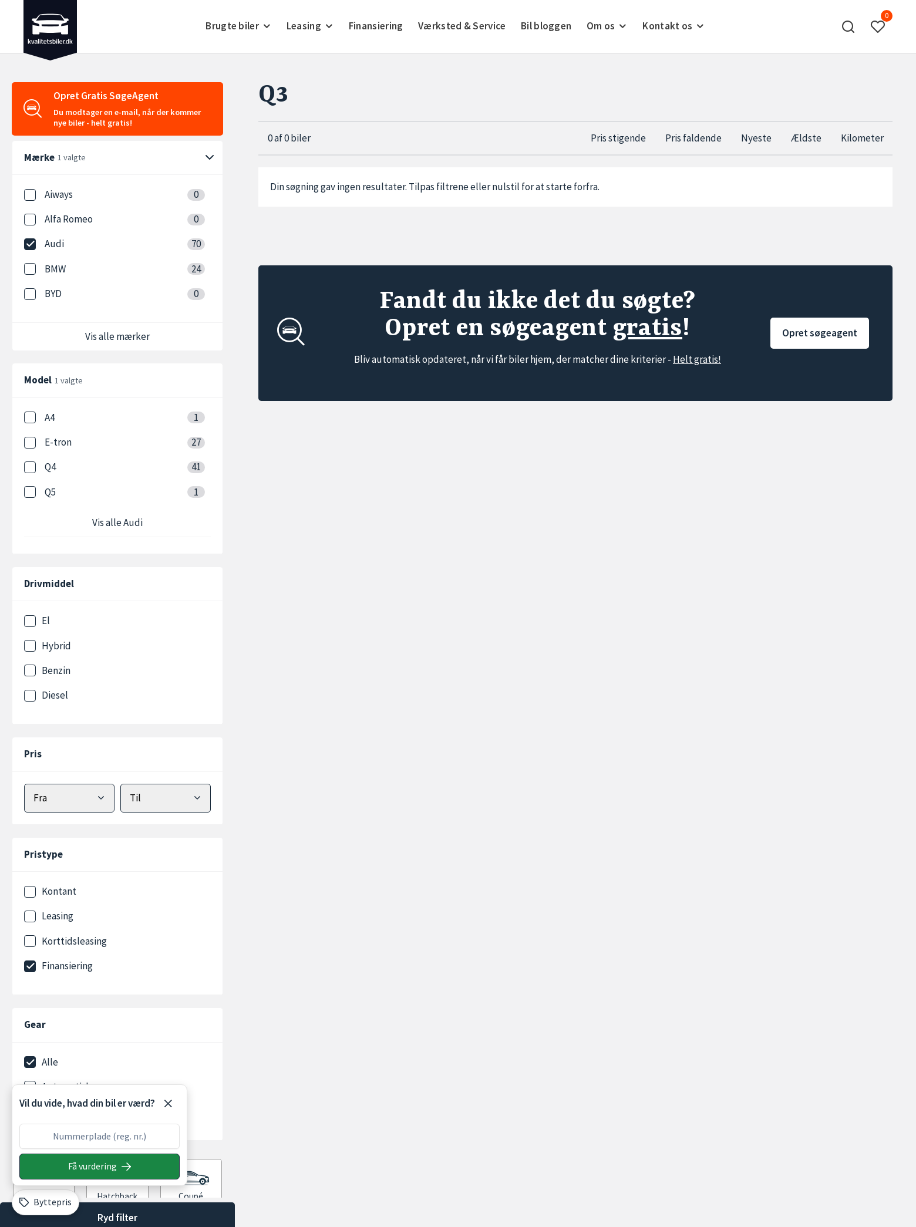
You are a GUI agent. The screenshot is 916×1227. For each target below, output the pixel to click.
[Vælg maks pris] (165, 798)
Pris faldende (693, 138)
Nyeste (756, 138)
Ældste (806, 138)
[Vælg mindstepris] (69, 798)
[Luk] (168, 1104)
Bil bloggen (546, 25)
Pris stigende (618, 138)
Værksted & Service (462, 25)
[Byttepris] (45, 1202)
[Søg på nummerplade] (99, 1166)
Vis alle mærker (117, 336)
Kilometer (862, 138)
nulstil (506, 186)
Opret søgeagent (819, 332)
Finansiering (376, 25)
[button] (848, 26)
